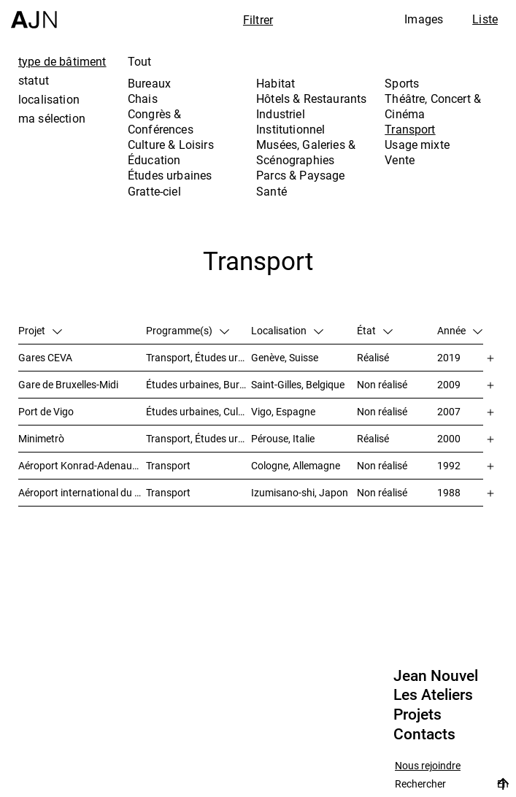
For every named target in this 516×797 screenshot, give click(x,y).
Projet (40, 330)
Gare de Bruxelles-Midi (68, 384)
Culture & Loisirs (171, 144)
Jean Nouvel (435, 675)
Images (423, 19)
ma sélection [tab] (51, 118)
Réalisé (373, 357)
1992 (449, 465)
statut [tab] (33, 80)
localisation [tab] (49, 99)
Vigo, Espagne (283, 411)
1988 (449, 492)
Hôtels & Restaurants (311, 99)
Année (459, 330)
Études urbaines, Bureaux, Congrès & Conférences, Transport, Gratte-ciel (199, 384)
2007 (449, 411)
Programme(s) (187, 330)
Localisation (287, 330)
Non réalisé (382, 384)
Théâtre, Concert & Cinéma (433, 106)
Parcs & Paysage (300, 175)
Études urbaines (170, 175)
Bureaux (149, 83)
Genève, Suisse (284, 357)
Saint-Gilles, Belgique (297, 384)
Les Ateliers (433, 694)
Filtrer (258, 20)
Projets (417, 714)
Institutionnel (290, 129)
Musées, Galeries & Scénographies (305, 152)
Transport (410, 129)
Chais (143, 99)
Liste (485, 19)
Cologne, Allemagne (295, 465)
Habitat (275, 83)
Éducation (154, 160)
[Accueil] (34, 14)
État (375, 330)
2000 (449, 438)
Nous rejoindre (428, 766)
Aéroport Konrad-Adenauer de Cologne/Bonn (82, 465)
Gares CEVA (45, 357)
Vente (400, 160)
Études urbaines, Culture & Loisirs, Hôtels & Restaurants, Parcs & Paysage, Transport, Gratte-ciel (199, 411)
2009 (449, 384)
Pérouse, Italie (283, 438)
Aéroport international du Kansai (82, 492)
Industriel (280, 114)
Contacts (424, 734)
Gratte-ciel (154, 191)
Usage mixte (417, 144)
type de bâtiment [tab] (62, 61)
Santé (271, 191)
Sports (402, 83)
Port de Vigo (46, 411)
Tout (140, 61)
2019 (449, 357)
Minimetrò (41, 438)
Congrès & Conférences (160, 121)
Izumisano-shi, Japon (299, 492)
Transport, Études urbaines (199, 357)
